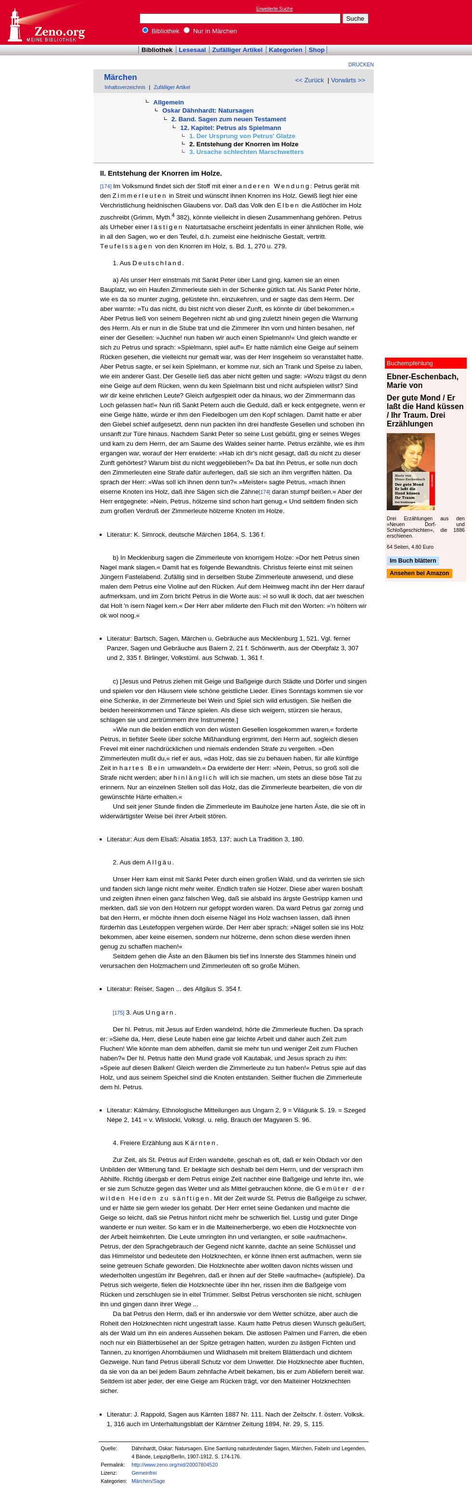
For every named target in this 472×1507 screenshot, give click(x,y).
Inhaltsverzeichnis (125, 87)
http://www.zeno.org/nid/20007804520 (174, 1465)
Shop (317, 49)
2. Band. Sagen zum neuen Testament (228, 119)
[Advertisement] (427, 22)
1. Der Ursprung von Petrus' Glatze (242, 136)
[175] (118, 1013)
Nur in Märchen (210, 31)
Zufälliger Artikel (237, 49)
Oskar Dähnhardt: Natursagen (208, 110)
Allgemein (168, 102)
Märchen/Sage (148, 1481)
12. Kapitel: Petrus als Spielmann (230, 127)
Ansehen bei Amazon (419, 573)
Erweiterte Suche (274, 9)
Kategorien (285, 49)
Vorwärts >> (348, 80)
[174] (106, 186)
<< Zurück (309, 80)
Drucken (361, 64)
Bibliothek (161, 31)
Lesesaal (192, 49)
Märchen (120, 77)
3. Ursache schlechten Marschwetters (246, 151)
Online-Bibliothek (46, 22)
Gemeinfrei (144, 1473)
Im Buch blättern (413, 560)
